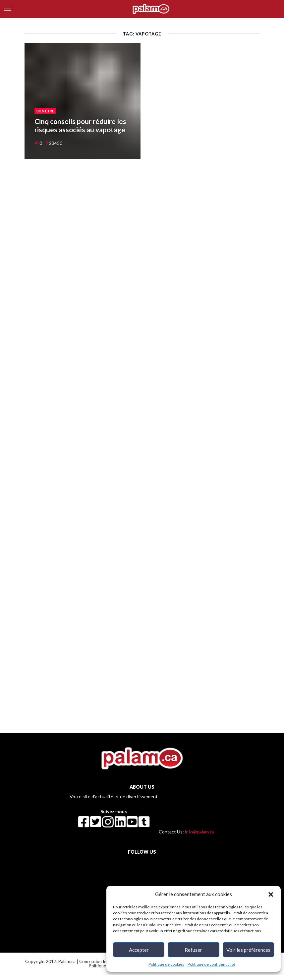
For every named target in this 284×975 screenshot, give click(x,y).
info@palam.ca (199, 831)
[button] (270, 894)
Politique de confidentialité (211, 964)
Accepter (139, 950)
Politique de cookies (166, 964)
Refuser (193, 950)
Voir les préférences (248, 950)
